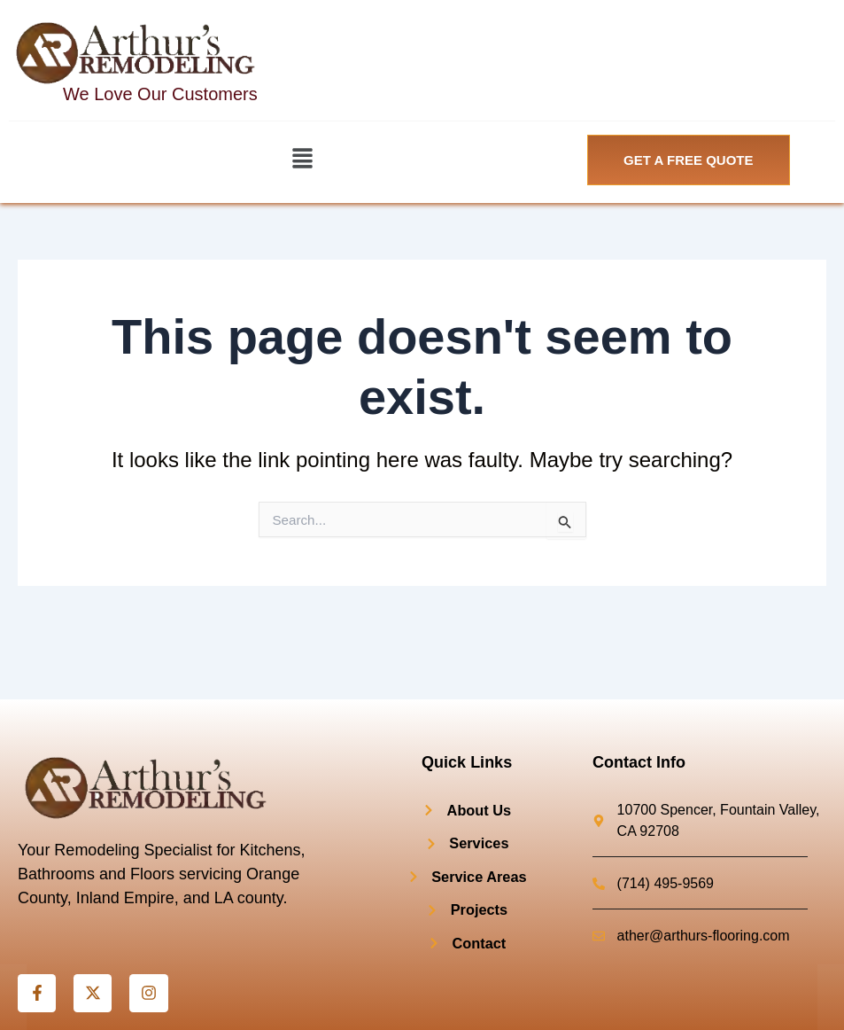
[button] (302, 159)
